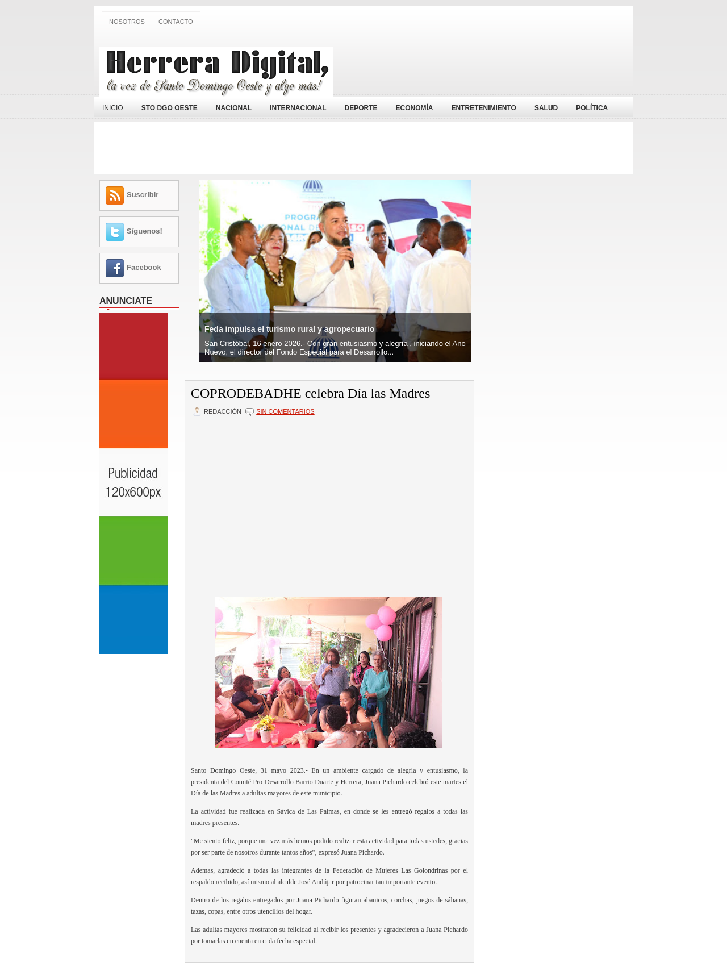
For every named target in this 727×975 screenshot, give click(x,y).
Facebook (144, 267)
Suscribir (142, 194)
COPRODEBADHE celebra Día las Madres (310, 393)
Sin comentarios (285, 411)
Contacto (175, 21)
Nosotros (127, 21)
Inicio (112, 108)
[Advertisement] (495, 64)
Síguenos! (144, 231)
